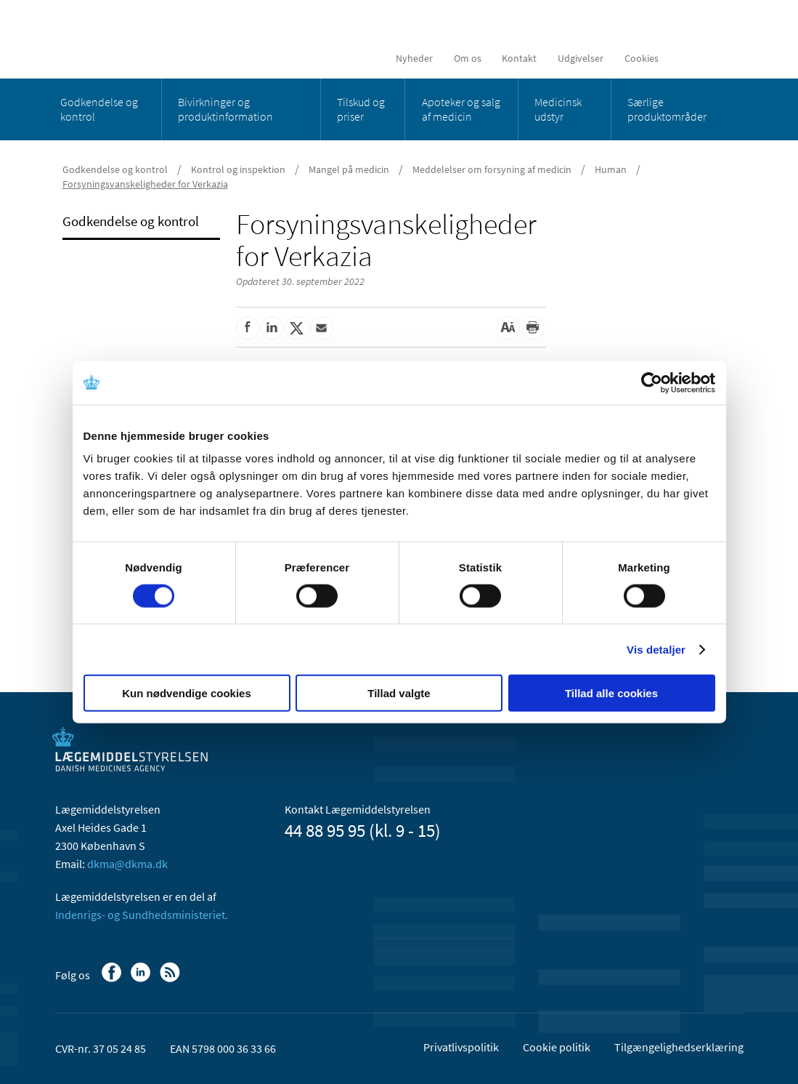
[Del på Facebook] (247, 328)
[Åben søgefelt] (720, 58)
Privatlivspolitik (461, 1047)
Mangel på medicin (349, 169)
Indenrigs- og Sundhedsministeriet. (141, 914)
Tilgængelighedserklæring (679, 1047)
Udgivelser (580, 58)
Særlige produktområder (667, 109)
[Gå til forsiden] (161, 38)
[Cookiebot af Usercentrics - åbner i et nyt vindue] (651, 382)
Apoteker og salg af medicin (461, 109)
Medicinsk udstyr (558, 109)
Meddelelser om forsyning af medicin (491, 169)
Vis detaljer (656, 649)
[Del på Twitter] (297, 328)
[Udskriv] (533, 328)
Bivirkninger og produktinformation (225, 109)
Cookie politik (556, 1047)
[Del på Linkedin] (272, 328)
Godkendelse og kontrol (99, 109)
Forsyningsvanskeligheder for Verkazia (145, 183)
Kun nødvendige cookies (186, 693)
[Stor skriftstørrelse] (508, 328)
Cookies (641, 58)
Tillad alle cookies (611, 693)
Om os (467, 58)
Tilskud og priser (361, 109)
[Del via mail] (321, 328)
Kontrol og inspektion (238, 169)
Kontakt (519, 58)
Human (611, 169)
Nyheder (414, 58)
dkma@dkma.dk (127, 863)
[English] (686, 58)
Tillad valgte (398, 693)
